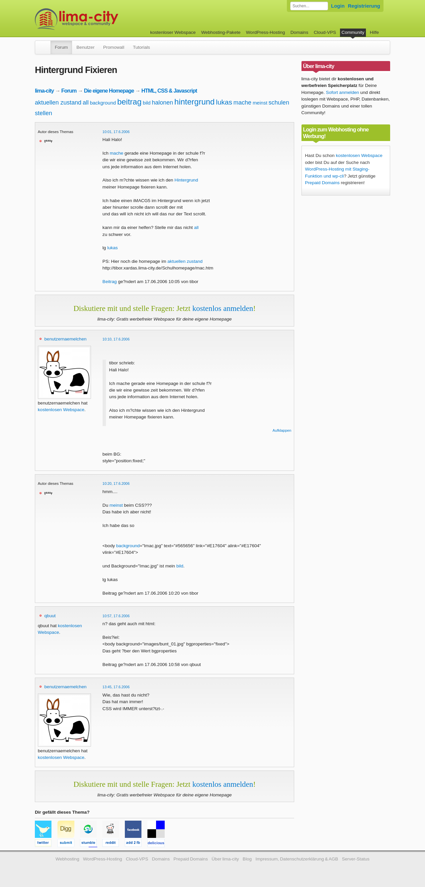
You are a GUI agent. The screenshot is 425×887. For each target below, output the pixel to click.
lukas (224, 102)
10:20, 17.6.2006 (116, 483)
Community (353, 32)
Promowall (113, 47)
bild (146, 103)
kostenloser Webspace (173, 32)
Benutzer (85, 47)
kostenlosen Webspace (61, 409)
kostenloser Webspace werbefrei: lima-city (101, 19)
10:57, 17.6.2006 (116, 616)
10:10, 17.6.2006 (116, 339)
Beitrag (110, 281)
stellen (43, 113)
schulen (279, 102)
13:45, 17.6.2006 (116, 687)
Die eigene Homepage (109, 91)
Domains (299, 32)
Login (338, 6)
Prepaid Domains (322, 182)
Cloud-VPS (325, 32)
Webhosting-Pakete (220, 32)
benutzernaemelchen (65, 338)
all (86, 102)
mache (242, 102)
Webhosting (67, 858)
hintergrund (194, 101)
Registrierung (364, 6)
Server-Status (356, 858)
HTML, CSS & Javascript (169, 91)
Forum (61, 47)
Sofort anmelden (342, 92)
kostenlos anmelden (222, 308)
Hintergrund (186, 180)
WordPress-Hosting (265, 32)
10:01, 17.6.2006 (116, 132)
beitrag (129, 101)
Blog (247, 858)
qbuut (50, 615)
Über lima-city (225, 858)
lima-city (44, 91)
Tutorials (141, 47)
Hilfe (374, 32)
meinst (260, 103)
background (103, 103)
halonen (162, 102)
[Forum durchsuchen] (309, 6)
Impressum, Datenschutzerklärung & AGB (296, 858)
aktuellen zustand (58, 102)
